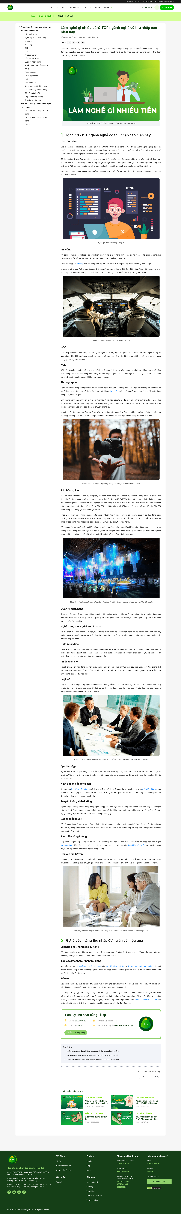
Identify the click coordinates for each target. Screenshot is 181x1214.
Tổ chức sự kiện (32, 58)
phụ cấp (80, 263)
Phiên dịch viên (31, 76)
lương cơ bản (66, 845)
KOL (26, 51)
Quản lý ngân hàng (33, 62)
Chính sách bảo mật (63, 1166)
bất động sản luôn (79, 789)
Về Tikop (53, 7)
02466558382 (123, 1181)
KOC (27, 48)
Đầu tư (28, 124)
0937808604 (122, 1184)
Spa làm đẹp (30, 82)
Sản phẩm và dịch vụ (72, 7)
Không (156, 1077)
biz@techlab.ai (153, 1163)
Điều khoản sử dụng (63, 1170)
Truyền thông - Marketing (36, 89)
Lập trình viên (31, 34)
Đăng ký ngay (159, 1181)
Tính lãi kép (90, 1191)
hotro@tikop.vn (169, 2)
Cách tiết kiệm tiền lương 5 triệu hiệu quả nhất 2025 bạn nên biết (92, 1055)
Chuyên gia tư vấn (33, 100)
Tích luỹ (59, 1182)
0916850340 (122, 1187)
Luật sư (28, 79)
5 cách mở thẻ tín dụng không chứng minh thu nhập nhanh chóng (93, 1051)
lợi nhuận (114, 391)
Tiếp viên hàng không (34, 96)
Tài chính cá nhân (141, 999)
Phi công (28, 44)
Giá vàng (89, 1187)
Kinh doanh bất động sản (36, 86)
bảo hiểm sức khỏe (136, 845)
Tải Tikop (167, 7)
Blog (88, 7)
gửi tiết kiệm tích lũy (115, 966)
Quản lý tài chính (46, 16)
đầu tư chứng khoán (143, 966)
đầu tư (153, 789)
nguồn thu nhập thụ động (90, 966)
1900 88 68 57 (147, 2)
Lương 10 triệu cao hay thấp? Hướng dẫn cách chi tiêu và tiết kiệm (93, 1059)
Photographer (31, 55)
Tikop (130, 966)
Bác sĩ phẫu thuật (32, 93)
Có (144, 1077)
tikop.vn (150, 1171)
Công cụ (108, 7)
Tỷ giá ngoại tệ (92, 1200)
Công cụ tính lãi (92, 1182)
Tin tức (89, 1161)
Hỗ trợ (97, 7)
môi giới (145, 789)
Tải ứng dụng (76, 1032)
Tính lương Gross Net (94, 1196)
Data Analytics (31, 72)
